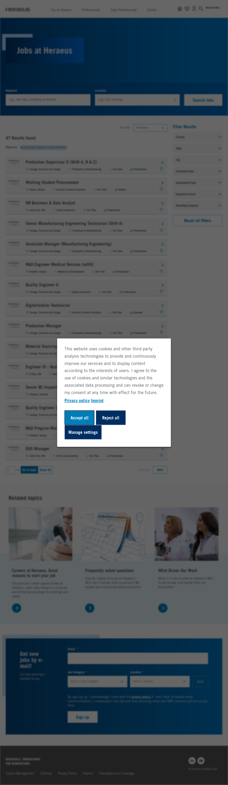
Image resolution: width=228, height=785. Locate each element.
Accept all (80, 417)
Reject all (110, 417)
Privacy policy (77, 400)
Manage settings (83, 432)
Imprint (97, 400)
